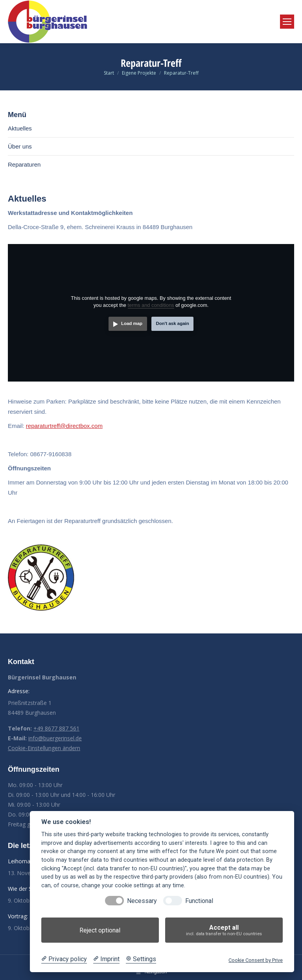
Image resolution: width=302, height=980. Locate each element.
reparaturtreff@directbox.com (64, 425)
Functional (199, 901)
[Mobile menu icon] (287, 22)
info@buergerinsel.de (55, 738)
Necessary (142, 901)
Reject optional (99, 930)
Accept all (224, 930)
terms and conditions (151, 305)
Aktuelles (20, 128)
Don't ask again (172, 323)
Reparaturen (24, 164)
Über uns (20, 146)
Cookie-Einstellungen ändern (44, 748)
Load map (131, 323)
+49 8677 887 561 (56, 728)
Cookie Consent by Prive (255, 960)
